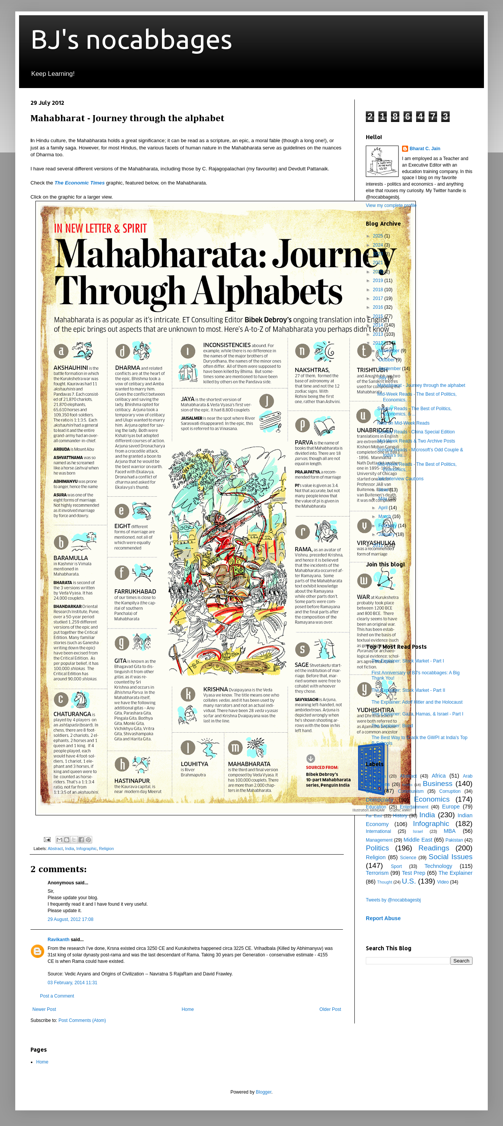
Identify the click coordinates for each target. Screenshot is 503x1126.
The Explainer (456, 873)
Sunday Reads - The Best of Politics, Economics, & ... (414, 411)
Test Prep (413, 873)
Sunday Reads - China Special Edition (416, 432)
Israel (418, 831)
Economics (432, 799)
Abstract (55, 848)
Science (408, 857)
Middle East (418, 840)
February (388, 525)
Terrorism (377, 873)
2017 (378, 298)
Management (379, 840)
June (383, 489)
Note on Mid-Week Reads (403, 423)
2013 (378, 334)
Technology (438, 866)
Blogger (263, 1092)
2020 (378, 271)
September (390, 368)
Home (188, 1009)
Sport (396, 866)
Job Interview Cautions (400, 478)
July (383, 377)
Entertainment (414, 807)
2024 (378, 245)
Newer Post (44, 1009)
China (373, 791)
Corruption (450, 791)
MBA (450, 831)
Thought (384, 882)
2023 (378, 254)
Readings (433, 848)
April (383, 507)
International (378, 831)
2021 (378, 262)
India (69, 848)
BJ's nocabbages (131, 39)
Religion (106, 848)
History (400, 815)
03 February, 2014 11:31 (73, 982)
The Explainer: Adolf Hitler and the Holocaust (417, 702)
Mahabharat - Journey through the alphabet (421, 385)
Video (443, 882)
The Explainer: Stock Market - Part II (408, 690)
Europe (451, 807)
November (389, 350)
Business (438, 784)
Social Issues (451, 857)
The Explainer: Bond (392, 725)
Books (407, 785)
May (383, 498)
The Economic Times (79, 183)
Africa (439, 776)
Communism (410, 791)
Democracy (380, 800)
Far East (374, 815)
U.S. (409, 881)
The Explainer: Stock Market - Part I (408, 661)
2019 (378, 280)
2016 (378, 307)
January (387, 534)
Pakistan (454, 840)
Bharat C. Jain (425, 148)
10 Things (376, 776)
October (387, 360)
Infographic (86, 848)
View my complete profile (391, 205)
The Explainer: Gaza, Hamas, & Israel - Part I (417, 714)
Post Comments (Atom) (82, 1020)
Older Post (330, 1009)
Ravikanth (58, 939)
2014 (378, 325)
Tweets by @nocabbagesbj (393, 900)
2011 (378, 545)
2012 (378, 343)
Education (376, 807)
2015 (378, 316)
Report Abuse (383, 918)
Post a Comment (57, 996)
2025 (378, 236)
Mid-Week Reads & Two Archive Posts (416, 441)
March (385, 516)
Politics (377, 848)
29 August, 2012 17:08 (70, 919)
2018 (378, 289)
